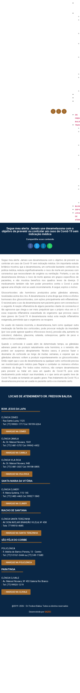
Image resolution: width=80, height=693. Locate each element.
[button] (74, 111)
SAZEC (48, 612)
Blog (77, 94)
